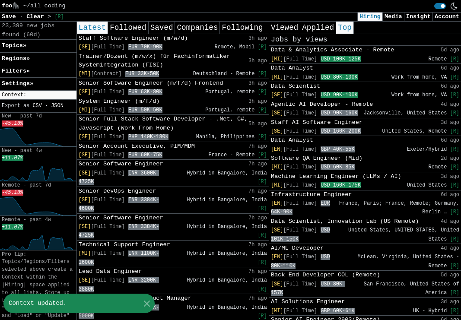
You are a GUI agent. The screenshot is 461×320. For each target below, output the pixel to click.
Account (447, 16)
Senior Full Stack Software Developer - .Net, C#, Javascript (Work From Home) (163, 123)
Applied (318, 27)
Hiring (370, 16)
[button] (38, 95)
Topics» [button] (14, 45)
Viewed (284, 27)
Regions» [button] (16, 58)
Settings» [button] (17, 83)
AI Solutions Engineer (308, 301)
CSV (36, 106)
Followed (128, 27)
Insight (418, 16)
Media (393, 16)
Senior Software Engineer (121, 164)
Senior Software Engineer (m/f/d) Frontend (151, 83)
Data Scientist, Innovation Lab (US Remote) (345, 221)
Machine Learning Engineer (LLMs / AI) (336, 176)
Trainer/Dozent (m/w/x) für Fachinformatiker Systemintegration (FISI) (154, 60)
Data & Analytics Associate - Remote (332, 50)
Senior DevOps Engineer (117, 191)
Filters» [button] (16, 71)
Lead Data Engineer (110, 271)
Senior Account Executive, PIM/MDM (137, 146)
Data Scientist (295, 86)
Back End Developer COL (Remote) (325, 275)
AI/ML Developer (297, 248)
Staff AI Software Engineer (316, 122)
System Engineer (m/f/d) (119, 101)
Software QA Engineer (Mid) (316, 158)
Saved (161, 27)
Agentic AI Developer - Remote (322, 104)
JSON (57, 106)
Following (242, 27)
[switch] (440, 6)
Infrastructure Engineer (311, 194)
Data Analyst (292, 68)
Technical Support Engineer (124, 244)
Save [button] (10, 16)
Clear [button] (37, 16)
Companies (197, 27)
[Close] (146, 303)
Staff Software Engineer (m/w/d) (133, 38)
